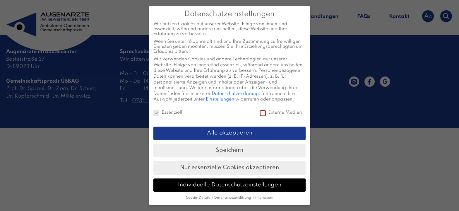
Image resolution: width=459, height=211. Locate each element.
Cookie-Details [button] (198, 193)
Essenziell (167, 108)
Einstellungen (220, 94)
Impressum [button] (264, 193)
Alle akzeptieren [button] (229, 128)
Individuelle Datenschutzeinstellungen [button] (229, 180)
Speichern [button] (229, 145)
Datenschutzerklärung (235, 88)
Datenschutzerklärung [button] (233, 193)
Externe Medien (281, 108)
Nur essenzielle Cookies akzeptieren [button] (229, 163)
